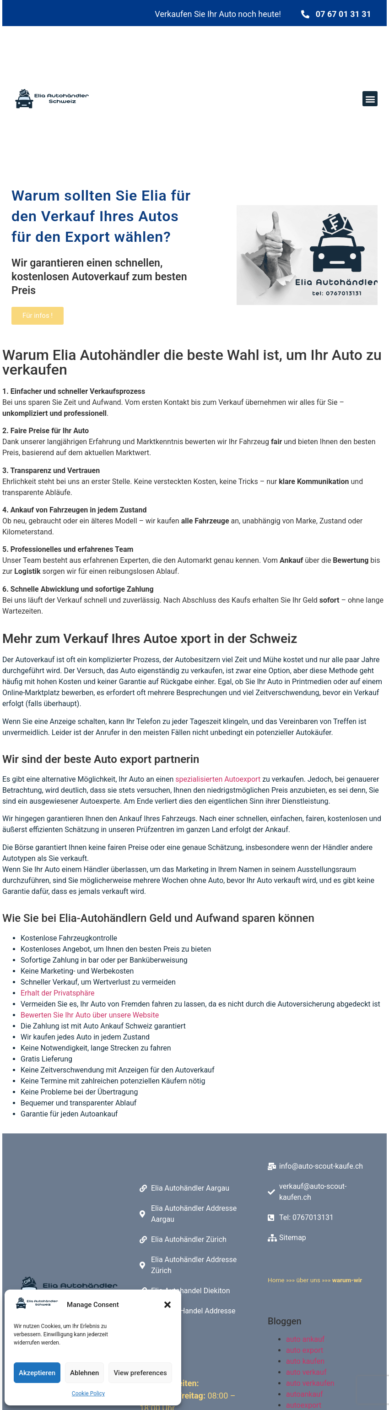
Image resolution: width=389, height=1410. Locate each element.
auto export (304, 1349)
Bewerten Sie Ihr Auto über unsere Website (90, 1015)
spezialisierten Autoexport (217, 779)
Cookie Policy (88, 1393)
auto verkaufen (310, 1381)
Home (276, 1279)
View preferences (140, 1373)
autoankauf (304, 1392)
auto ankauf (305, 1338)
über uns (308, 1279)
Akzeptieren (37, 1373)
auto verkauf (306, 1370)
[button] (167, 1304)
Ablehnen (84, 1373)
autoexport (303, 1403)
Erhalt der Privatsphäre (58, 993)
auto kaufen (305, 1360)
